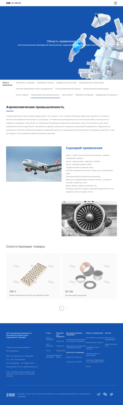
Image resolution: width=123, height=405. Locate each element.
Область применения (7, 84)
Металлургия (67, 95)
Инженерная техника (45, 83)
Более (88, 367)
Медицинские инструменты (107, 95)
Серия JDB (60, 351)
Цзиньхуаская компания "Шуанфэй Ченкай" (76, 347)
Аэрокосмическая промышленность (45, 95)
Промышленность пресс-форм (91, 83)
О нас (48, 333)
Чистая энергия (22, 95)
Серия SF (60, 341)
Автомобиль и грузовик (25, 83)
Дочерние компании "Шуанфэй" (74, 334)
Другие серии (59, 356)
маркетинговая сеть (111, 345)
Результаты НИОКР (74, 362)
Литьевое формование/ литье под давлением (34, 89)
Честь (48, 351)
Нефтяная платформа (84, 95)
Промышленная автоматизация (96, 89)
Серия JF (60, 346)
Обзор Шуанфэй (50, 338)
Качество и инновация (75, 352)
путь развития (49, 345)
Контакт (108, 333)
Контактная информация (110, 338)
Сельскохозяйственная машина (68, 89)
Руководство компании (51, 356)
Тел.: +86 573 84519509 (15, 360)
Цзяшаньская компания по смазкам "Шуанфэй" (75, 340)
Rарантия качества (74, 357)
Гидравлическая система (66, 83)
